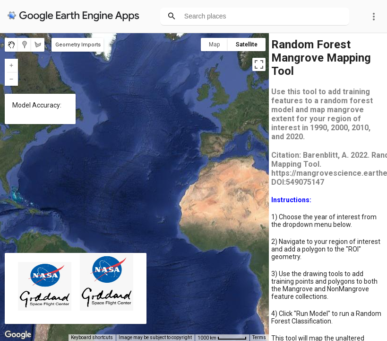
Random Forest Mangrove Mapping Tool (321, 58)
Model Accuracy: (36, 105)
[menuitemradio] (11, 45)
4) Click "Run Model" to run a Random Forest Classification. (326, 317)
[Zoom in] (11, 65)
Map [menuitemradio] (214, 44)
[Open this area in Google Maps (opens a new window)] (18, 335)
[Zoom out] (11, 79)
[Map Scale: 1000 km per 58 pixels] (222, 337)
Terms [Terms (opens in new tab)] (259, 337)
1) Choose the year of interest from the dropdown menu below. (324, 220)
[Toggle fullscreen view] (259, 64)
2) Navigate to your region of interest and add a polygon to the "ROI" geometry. (325, 249)
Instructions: (291, 200)
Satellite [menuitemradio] (247, 44)
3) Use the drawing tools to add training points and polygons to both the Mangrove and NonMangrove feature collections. (324, 285)
